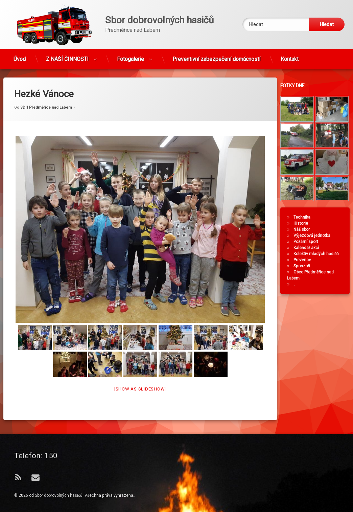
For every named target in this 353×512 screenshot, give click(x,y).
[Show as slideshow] (140, 379)
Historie (303, 223)
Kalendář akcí (308, 247)
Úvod (20, 57)
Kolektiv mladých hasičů (318, 253)
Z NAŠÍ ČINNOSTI (67, 57)
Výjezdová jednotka (314, 235)
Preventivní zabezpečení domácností (216, 57)
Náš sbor (304, 229)
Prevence (304, 260)
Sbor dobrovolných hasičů (59, 495)
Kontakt (290, 57)
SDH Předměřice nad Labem (46, 97)
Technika (304, 217)
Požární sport (308, 241)
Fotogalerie (130, 57)
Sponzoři (304, 266)
